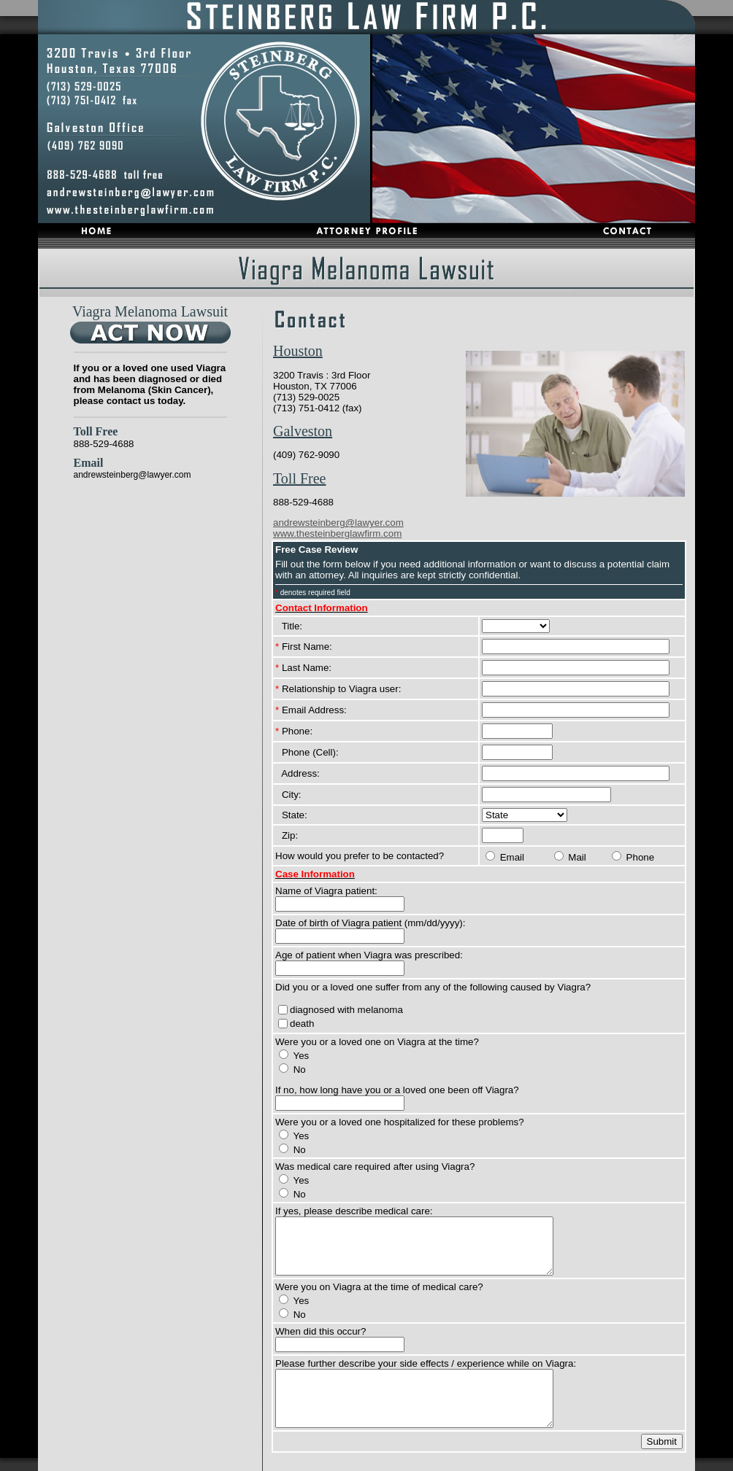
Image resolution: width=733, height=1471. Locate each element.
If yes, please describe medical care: (354, 1211)
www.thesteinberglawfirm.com (337, 533)
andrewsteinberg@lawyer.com (132, 475)
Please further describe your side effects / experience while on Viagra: (425, 1363)
